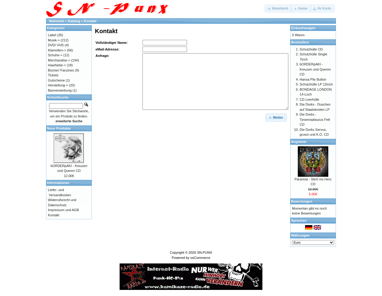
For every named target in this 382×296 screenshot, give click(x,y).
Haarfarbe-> (57, 65)
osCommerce (200, 257)
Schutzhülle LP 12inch (316, 84)
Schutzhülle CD (311, 49)
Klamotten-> (57, 50)
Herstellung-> (58, 85)
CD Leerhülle (309, 99)
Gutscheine (56, 80)
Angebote (299, 142)
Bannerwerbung (60, 90)
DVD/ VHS (56, 45)
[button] (278, 8)
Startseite (56, 21)
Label (52, 35)
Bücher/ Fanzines (61, 70)
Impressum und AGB (63, 210)
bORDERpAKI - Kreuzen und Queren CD (315, 69)
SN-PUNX (204, 252)
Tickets (53, 75)
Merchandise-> (59, 60)
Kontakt (90, 21)
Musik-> (54, 40)
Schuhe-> (55, 55)
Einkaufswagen (303, 28)
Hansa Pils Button (313, 79)
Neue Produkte (59, 128)
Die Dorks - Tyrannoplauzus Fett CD (315, 119)
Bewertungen (301, 201)
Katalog (74, 21)
